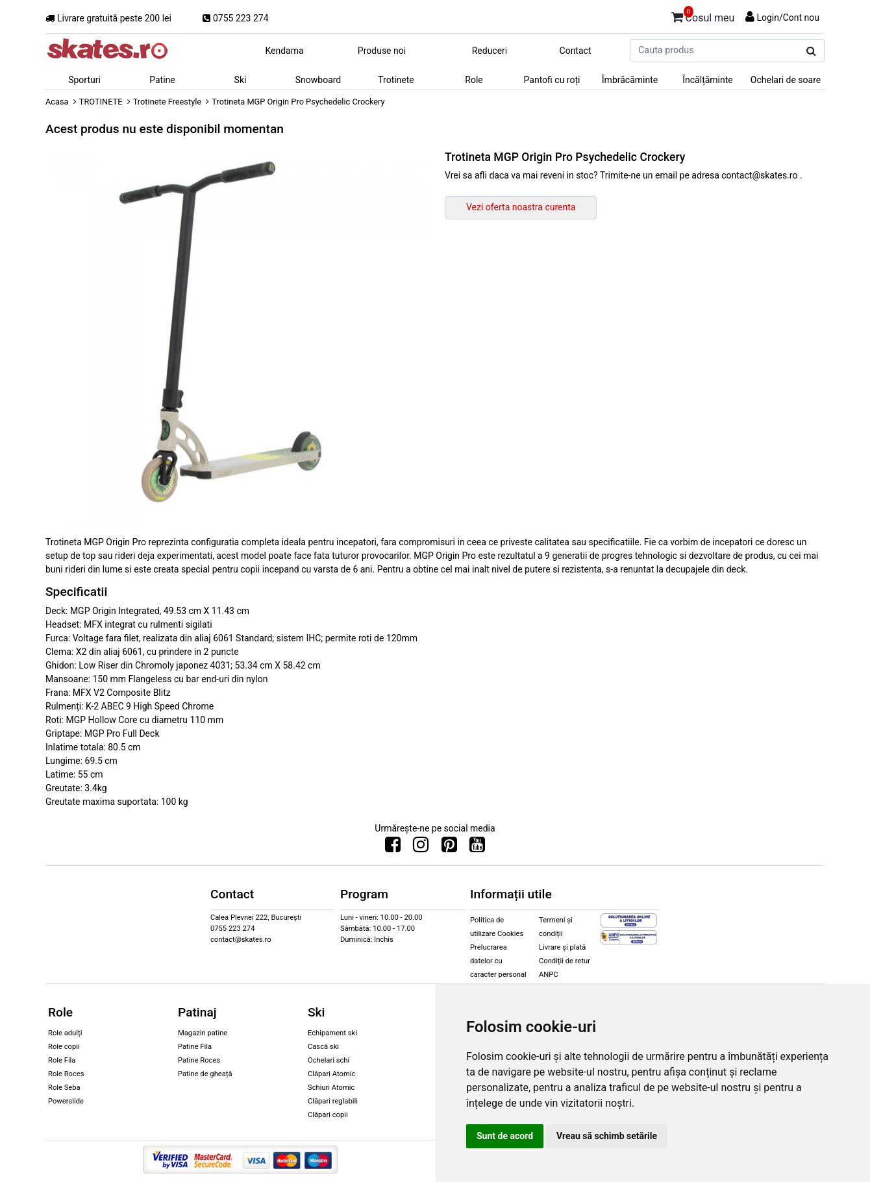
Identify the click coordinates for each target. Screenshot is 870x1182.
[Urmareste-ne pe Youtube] (477, 848)
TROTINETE (101, 101)
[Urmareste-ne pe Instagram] (421, 848)
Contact (575, 50)
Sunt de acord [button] (505, 1136)
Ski (240, 80)
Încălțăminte (707, 80)
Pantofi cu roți (552, 80)
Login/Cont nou (787, 17)
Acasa (57, 101)
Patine (162, 80)
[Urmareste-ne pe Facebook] (393, 848)
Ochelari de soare (786, 80)
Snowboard (318, 80)
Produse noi (382, 50)
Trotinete (396, 80)
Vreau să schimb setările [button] (606, 1136)
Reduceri (490, 50)
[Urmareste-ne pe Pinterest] (449, 848)
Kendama (284, 50)
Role (473, 80)
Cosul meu (703, 15)
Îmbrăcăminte (630, 80)
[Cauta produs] (811, 51)
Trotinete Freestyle (167, 101)
